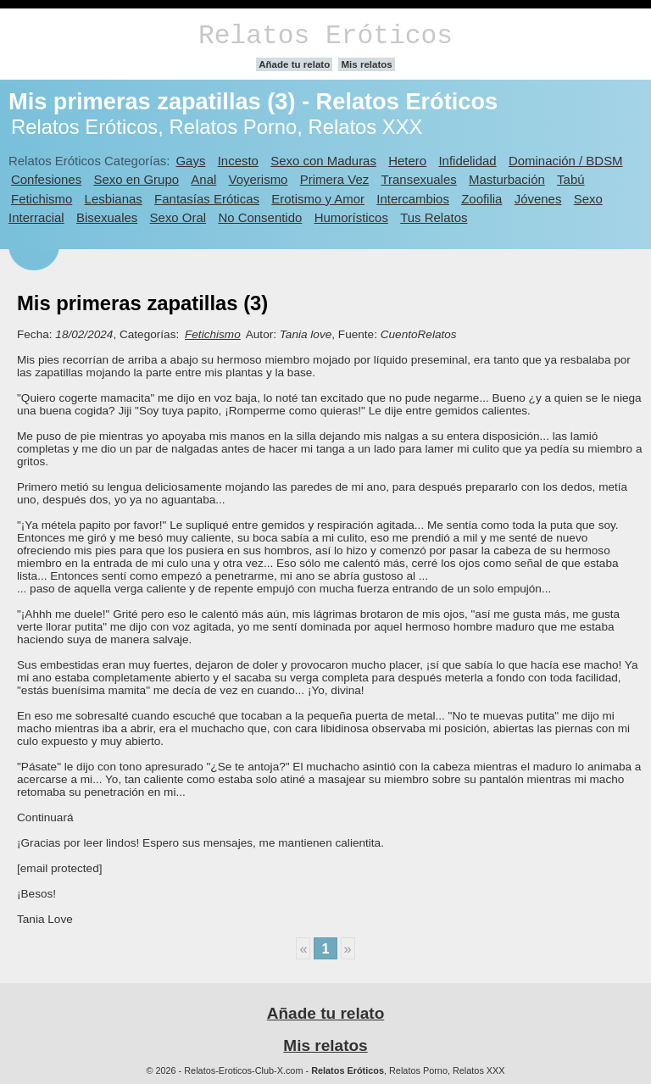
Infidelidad (467, 160)
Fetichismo (41, 199)
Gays (190, 160)
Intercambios (412, 199)
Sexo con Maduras (323, 160)
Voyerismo (258, 179)
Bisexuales (106, 217)
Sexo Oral (178, 217)
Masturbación (507, 179)
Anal (203, 179)
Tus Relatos (433, 217)
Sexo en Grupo (136, 179)
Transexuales (419, 179)
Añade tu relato (294, 64)
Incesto (238, 160)
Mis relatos (366, 64)
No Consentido (260, 217)
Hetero (407, 160)
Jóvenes (538, 199)
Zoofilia (481, 199)
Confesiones (46, 179)
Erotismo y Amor (317, 199)
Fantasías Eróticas (206, 199)
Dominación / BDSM (566, 160)
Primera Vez (334, 179)
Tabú (570, 179)
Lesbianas (113, 199)
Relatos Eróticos (325, 36)
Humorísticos (351, 217)
